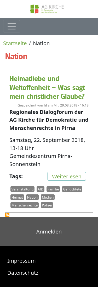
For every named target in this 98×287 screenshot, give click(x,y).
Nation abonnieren (7, 215)
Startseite (15, 43)
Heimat (17, 197)
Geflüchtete (72, 189)
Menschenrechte (24, 205)
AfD (40, 189)
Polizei (47, 205)
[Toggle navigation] (11, 26)
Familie (53, 189)
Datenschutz (22, 272)
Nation (32, 197)
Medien (48, 197)
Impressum (21, 260)
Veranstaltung (22, 189)
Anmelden (49, 231)
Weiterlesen (69, 176)
